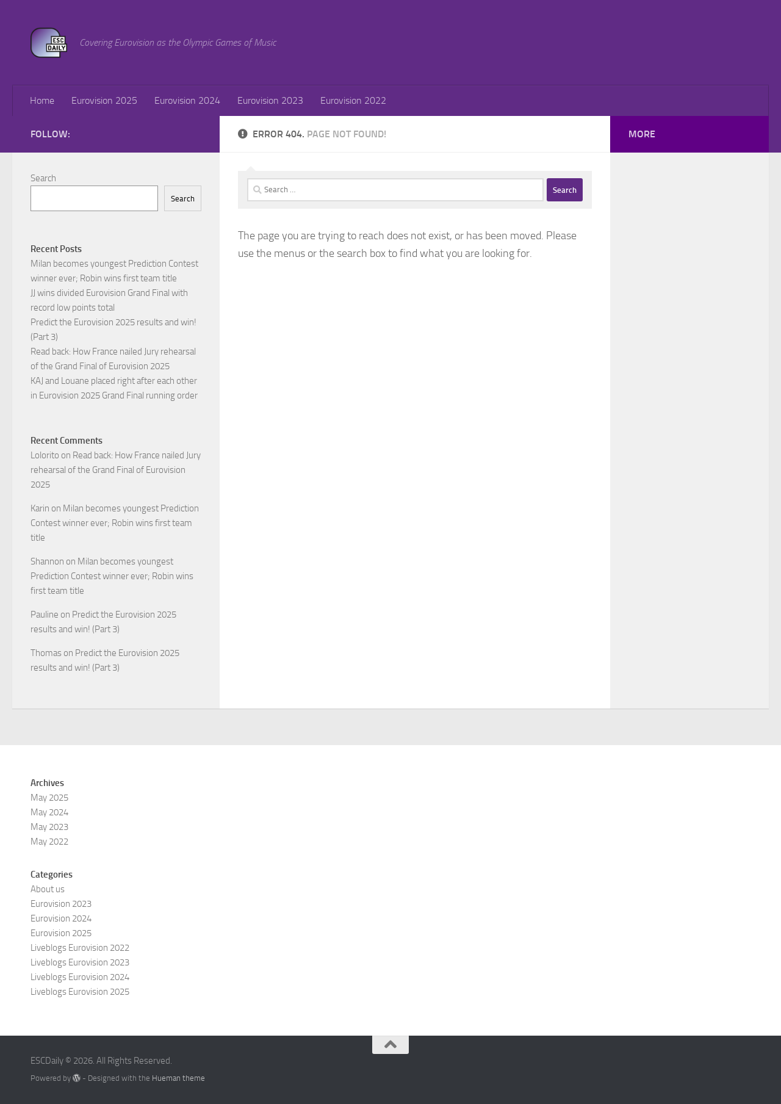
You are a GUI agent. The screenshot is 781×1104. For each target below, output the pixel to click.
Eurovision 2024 (187, 100)
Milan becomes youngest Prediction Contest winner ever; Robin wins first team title (115, 523)
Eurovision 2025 (104, 100)
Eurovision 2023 (270, 100)
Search (43, 178)
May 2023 (49, 826)
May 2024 (49, 812)
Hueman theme (178, 1078)
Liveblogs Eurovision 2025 (80, 991)
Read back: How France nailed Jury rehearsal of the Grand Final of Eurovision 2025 (116, 470)
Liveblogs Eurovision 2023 (80, 962)
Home (42, 100)
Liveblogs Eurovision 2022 (80, 947)
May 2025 (49, 797)
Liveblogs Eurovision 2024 (80, 977)
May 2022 (49, 841)
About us (48, 889)
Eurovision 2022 (353, 100)
